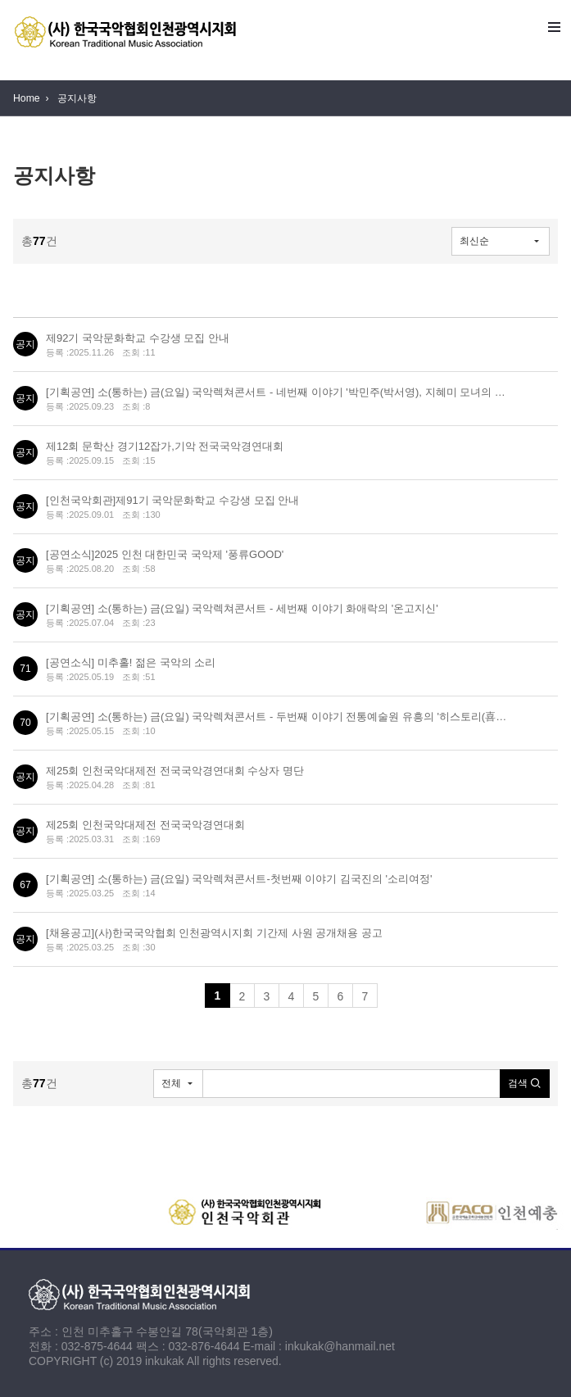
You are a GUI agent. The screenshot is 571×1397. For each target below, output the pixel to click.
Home (26, 98)
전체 (171, 1083)
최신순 (474, 241)
